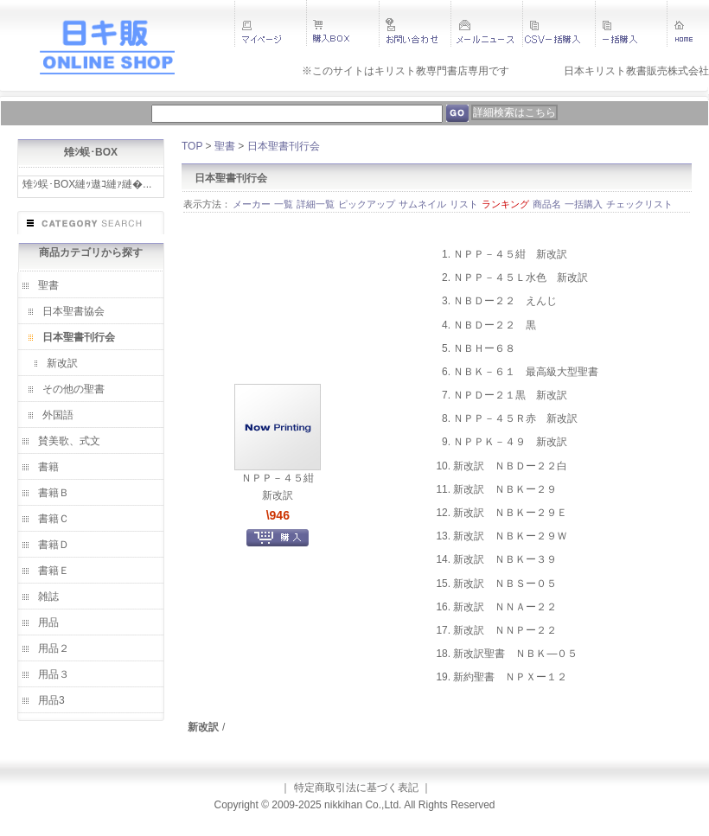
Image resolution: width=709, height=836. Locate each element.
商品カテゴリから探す (91, 252)
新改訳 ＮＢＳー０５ (505, 584)
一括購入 (584, 204)
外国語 (57, 415)
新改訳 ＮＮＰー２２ (505, 630)
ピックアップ (366, 204)
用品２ (53, 648)
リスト (464, 204)
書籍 (48, 467)
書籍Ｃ (53, 519)
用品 (48, 622)
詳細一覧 (316, 204)
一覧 (283, 204)
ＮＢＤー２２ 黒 (494, 325)
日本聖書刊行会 (78, 337)
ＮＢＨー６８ (484, 348)
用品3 (51, 700)
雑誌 (48, 596)
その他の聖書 (73, 389)
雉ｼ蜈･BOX (91, 152)
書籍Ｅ (53, 571)
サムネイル (422, 204)
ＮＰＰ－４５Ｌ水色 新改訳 (520, 277)
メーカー (252, 204)
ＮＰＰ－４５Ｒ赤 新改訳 (515, 418)
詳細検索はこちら (514, 112)
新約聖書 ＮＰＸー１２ (510, 677)
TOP (192, 146)
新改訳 (62, 363)
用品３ (53, 674)
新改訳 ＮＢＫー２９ (505, 489)
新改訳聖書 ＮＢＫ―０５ (515, 654)
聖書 (48, 285)
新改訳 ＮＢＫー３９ (505, 559)
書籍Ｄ (53, 545)
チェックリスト (639, 204)
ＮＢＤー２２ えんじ (505, 301)
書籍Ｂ (53, 493)
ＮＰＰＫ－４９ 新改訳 (510, 442)
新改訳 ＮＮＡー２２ (505, 607)
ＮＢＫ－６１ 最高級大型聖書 (525, 372)
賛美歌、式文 (69, 441)
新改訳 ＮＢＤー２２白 (510, 466)
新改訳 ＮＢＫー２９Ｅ (510, 513)
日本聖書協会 (73, 311)
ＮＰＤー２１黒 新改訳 (510, 395)
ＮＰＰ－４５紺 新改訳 (510, 254)
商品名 (547, 204)
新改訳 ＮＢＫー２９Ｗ (510, 536)
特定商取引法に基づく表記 (356, 788)
